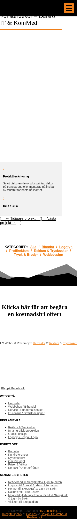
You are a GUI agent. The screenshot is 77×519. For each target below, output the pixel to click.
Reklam (54, 343)
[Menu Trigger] (69, 8)
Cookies (31, 514)
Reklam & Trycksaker (51, 251)
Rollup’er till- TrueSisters (23, 492)
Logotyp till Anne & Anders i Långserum (33, 485)
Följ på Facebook (13, 388)
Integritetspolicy (12, 514)
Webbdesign (53, 254)
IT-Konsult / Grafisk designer (26, 413)
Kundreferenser (18, 454)
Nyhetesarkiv (16, 458)
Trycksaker (70, 343)
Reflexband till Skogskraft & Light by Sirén (35, 482)
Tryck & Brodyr (26, 254)
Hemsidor (39, 343)
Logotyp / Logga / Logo (23, 437)
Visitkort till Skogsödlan (23, 501)
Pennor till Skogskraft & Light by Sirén (32, 488)
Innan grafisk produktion (23, 430)
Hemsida (14, 403)
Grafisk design (17, 434)
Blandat (48, 247)
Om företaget (16, 461)
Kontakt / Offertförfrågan (23, 467)
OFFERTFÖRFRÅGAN (18, 327)
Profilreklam (19, 251)
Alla (33, 247)
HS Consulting (48, 510)
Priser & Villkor (17, 464)
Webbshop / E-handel (22, 406)
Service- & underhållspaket (25, 410)
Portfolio (13, 451)
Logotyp (66, 247)
